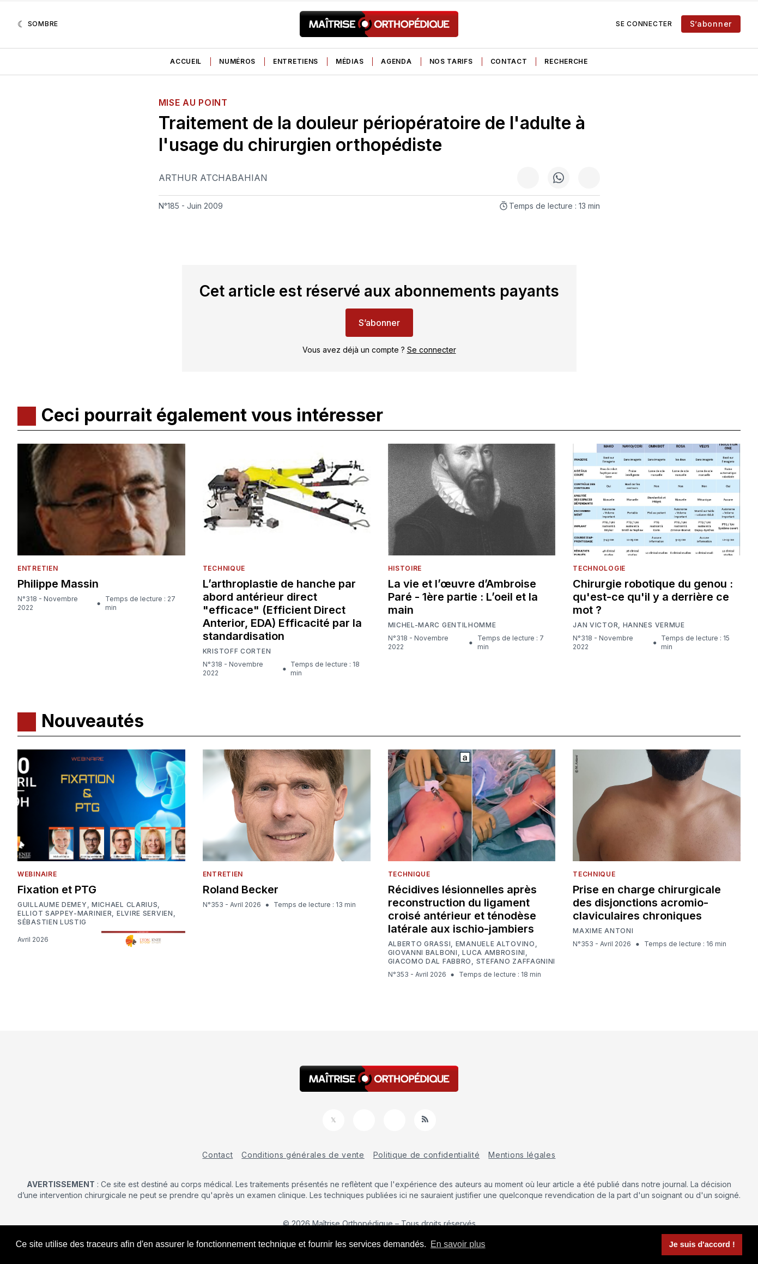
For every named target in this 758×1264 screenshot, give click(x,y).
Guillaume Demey (52, 904)
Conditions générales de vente (302, 1154)
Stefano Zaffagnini (516, 961)
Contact (508, 61)
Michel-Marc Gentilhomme (442, 625)
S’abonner (711, 23)
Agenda (396, 61)
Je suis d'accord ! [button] (702, 1244)
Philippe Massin (58, 583)
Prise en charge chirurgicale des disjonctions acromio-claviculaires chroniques (647, 902)
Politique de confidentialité (426, 1154)
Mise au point (193, 102)
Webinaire (37, 874)
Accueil (186, 61)
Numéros (237, 61)
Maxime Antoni (603, 931)
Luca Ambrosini (493, 952)
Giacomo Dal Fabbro (430, 961)
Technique (224, 568)
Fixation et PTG (56, 889)
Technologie (599, 568)
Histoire (405, 568)
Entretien (37, 568)
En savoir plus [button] (458, 1244)
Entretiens (295, 61)
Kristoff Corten (237, 651)
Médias (349, 61)
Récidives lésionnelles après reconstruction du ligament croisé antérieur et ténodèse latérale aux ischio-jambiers (462, 909)
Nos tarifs (451, 61)
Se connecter (644, 24)
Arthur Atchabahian (213, 177)
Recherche (565, 61)
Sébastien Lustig (52, 922)
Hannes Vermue (654, 625)
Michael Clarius (125, 904)
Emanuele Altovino (495, 944)
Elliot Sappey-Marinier (64, 913)
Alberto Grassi (419, 944)
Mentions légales (521, 1154)
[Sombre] (37, 24)
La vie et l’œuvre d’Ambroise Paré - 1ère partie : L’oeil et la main (463, 596)
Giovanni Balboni (423, 952)
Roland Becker (240, 889)
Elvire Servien (145, 913)
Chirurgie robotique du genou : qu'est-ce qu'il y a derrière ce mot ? (653, 596)
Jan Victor (595, 625)
